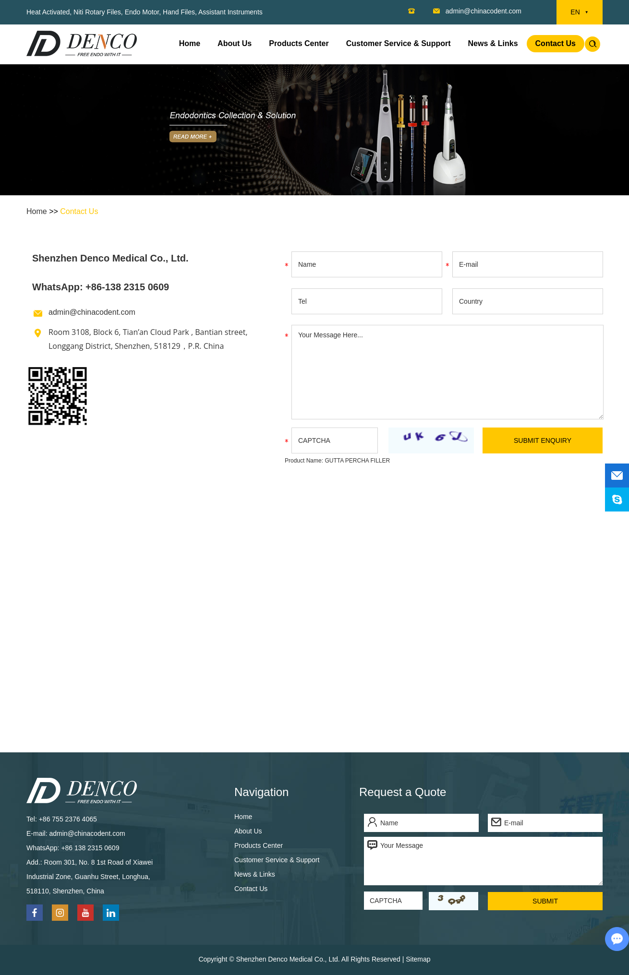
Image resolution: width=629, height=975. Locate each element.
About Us (235, 43)
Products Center (298, 43)
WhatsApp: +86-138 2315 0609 (100, 287)
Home (189, 43)
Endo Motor (142, 12)
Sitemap (418, 959)
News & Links (493, 43)
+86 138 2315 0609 (90, 848)
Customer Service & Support (398, 43)
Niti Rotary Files (97, 12)
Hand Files (179, 12)
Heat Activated (48, 12)
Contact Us (555, 43)
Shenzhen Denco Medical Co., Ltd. (110, 258)
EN (579, 12)
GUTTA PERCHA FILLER (357, 460)
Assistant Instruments (230, 12)
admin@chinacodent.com (483, 11)
